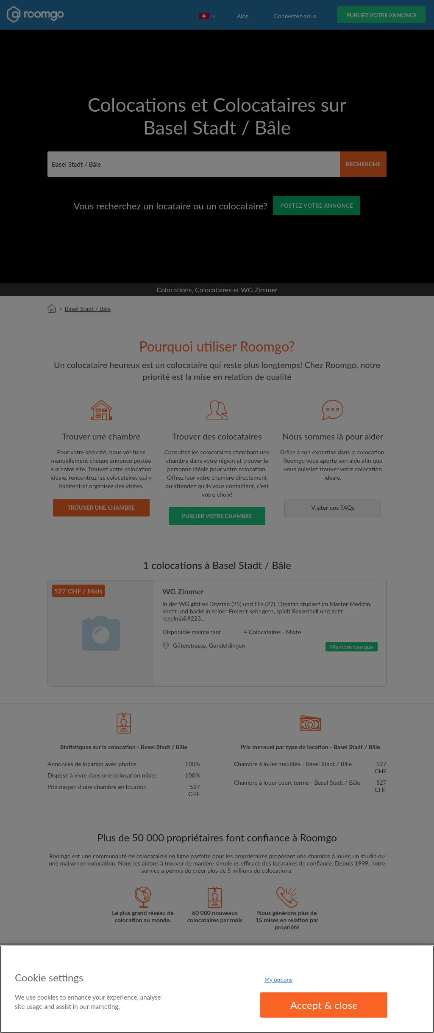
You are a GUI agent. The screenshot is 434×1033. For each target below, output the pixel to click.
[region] (217, 989)
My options (278, 979)
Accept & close (324, 1005)
